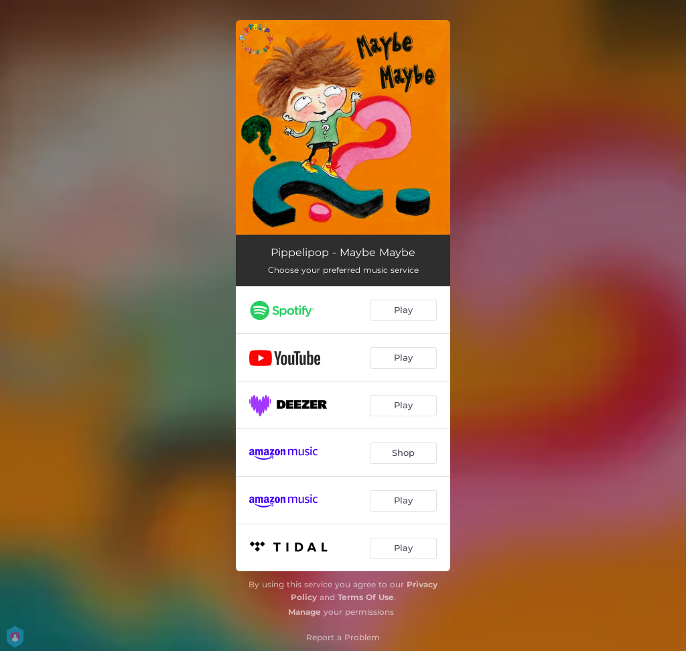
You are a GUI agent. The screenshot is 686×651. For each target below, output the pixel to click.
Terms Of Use (366, 597)
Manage (304, 612)
